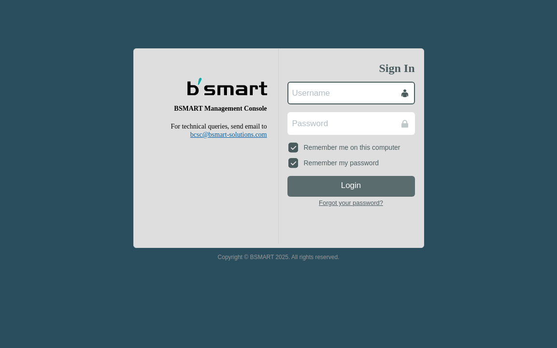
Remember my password (333, 163)
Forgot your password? (351, 202)
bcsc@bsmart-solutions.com (228, 134)
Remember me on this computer (344, 147)
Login (351, 185)
